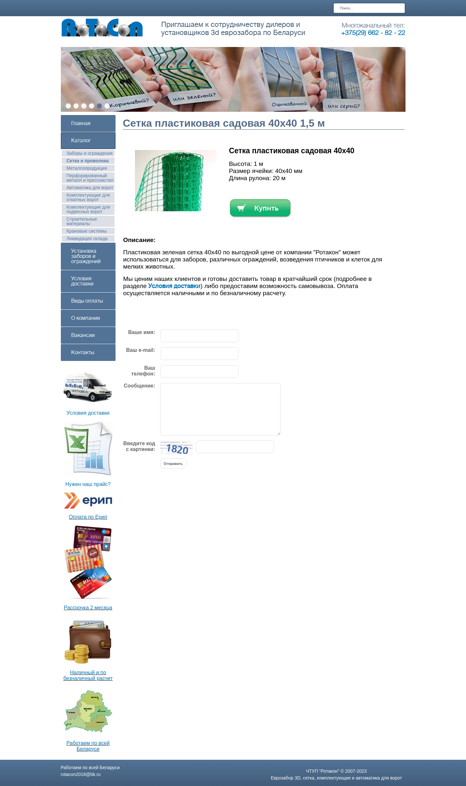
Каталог (81, 141)
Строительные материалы (82, 221)
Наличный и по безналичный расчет (88, 675)
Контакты (82, 352)
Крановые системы (87, 231)
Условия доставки (82, 281)
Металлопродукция (87, 168)
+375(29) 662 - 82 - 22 (373, 33)
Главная (81, 123)
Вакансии (83, 335)
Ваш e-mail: (140, 350)
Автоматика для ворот (90, 187)
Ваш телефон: (143, 370)
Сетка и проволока (88, 160)
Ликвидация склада (87, 238)
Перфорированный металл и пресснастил (90, 178)
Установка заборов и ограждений (86, 256)
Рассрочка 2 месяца (88, 607)
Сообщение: (139, 385)
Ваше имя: (141, 332)
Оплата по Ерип (88, 517)
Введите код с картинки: (139, 446)
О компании (85, 318)
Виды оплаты (87, 301)
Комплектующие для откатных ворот (88, 197)
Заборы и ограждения (90, 153)
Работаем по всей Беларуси (87, 746)
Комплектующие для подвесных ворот (88, 209)
